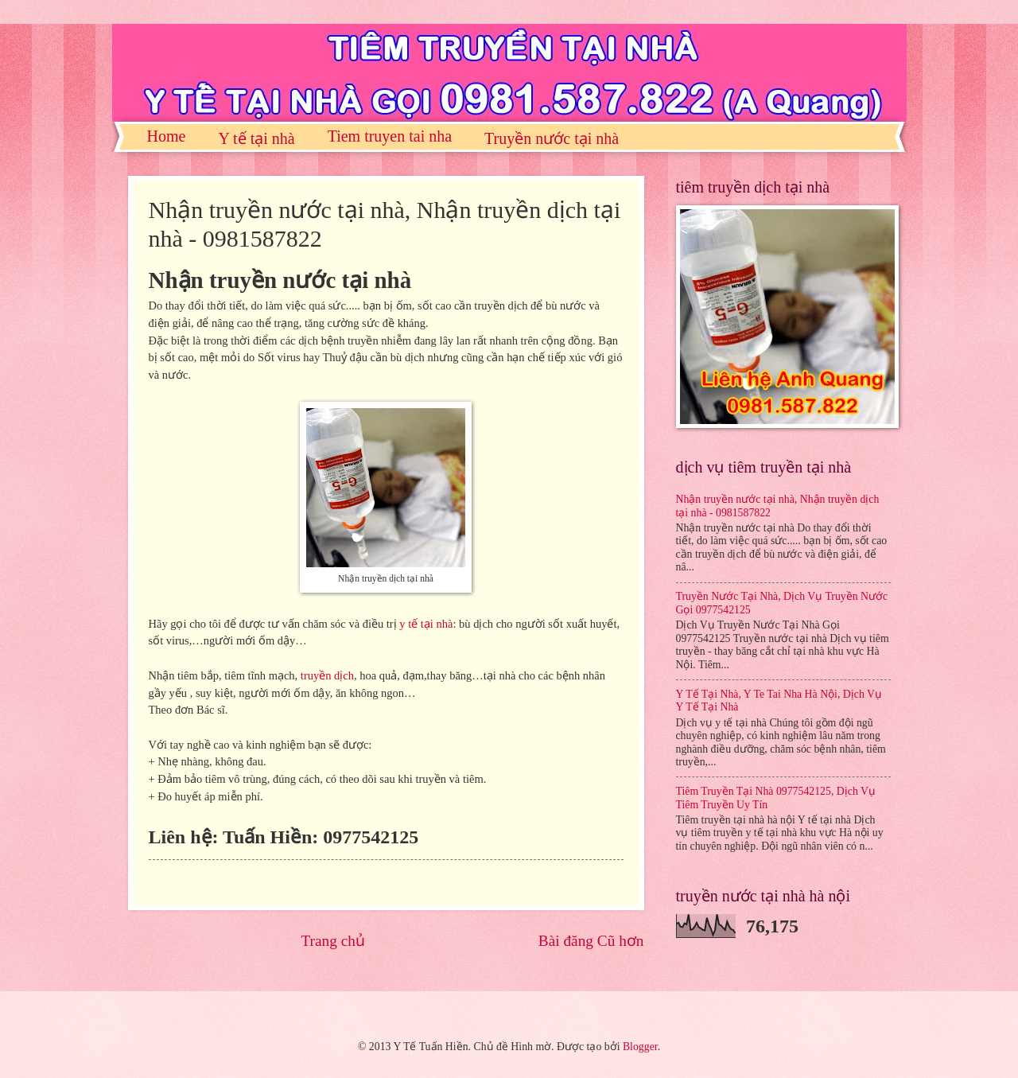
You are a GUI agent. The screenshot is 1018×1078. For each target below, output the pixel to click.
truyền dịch (327, 675)
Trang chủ (333, 940)
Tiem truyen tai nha (390, 136)
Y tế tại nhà (256, 138)
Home (166, 136)
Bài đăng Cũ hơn (591, 940)
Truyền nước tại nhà (551, 138)
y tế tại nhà (426, 623)
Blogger (640, 1047)
